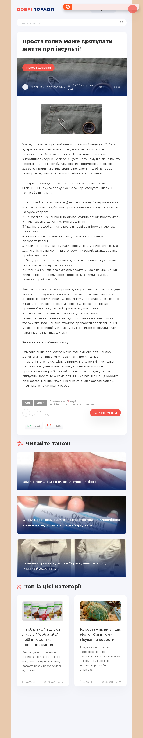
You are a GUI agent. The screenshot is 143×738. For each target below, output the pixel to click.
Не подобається (54, 425)
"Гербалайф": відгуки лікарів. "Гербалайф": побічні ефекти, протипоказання (41, 637)
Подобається (33, 425)
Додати (35, 412)
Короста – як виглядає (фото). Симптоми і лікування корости (100, 634)
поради (35, 9)
